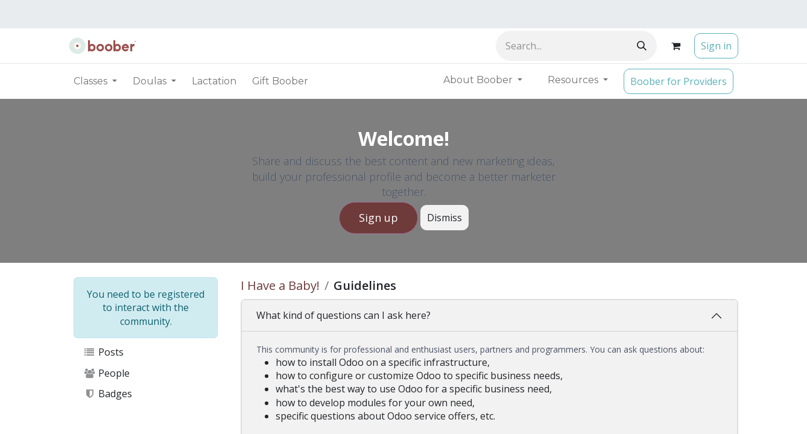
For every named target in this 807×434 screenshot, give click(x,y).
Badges (107, 393)
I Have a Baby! (280, 285)
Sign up (378, 217)
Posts (103, 352)
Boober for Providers (678, 81)
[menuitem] (214, 81)
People (106, 373)
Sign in (716, 45)
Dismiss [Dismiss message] (444, 217)
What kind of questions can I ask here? (343, 315)
